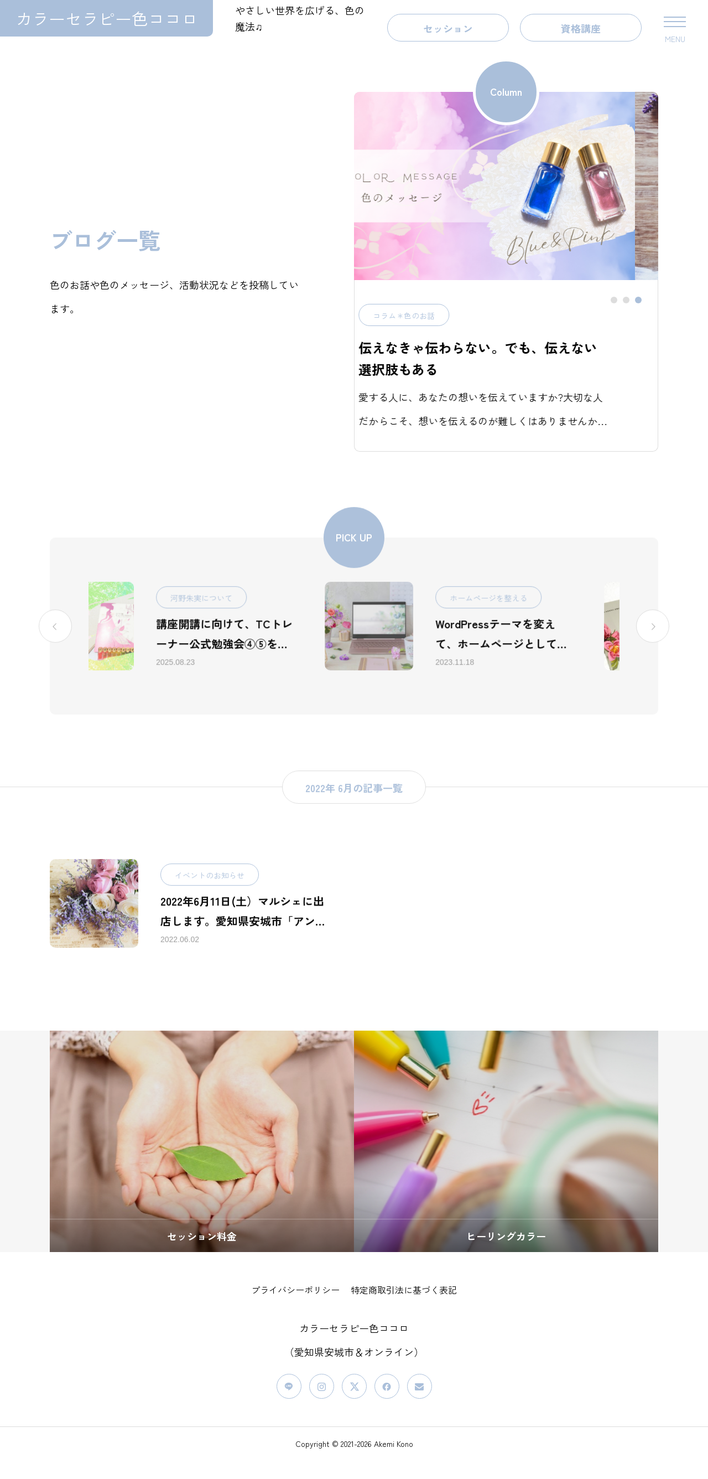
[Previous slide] (55, 653)
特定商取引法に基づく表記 (404, 1308)
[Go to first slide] (652, 653)
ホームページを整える (531, 624)
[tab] (614, 319)
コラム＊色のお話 (366, 334)
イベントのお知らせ (209, 902)
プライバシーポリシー (295, 1308)
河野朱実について (244, 624)
